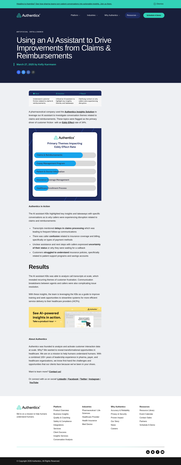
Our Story (115, 421)
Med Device (87, 424)
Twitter (83, 379)
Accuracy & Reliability (120, 410)
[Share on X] (23, 72)
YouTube (33, 382)
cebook (74, 379)
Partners (143, 421)
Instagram (94, 379)
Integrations (58, 425)
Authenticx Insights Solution (79, 112)
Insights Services (60, 436)
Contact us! (55, 371)
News (113, 425)
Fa (69, 379)
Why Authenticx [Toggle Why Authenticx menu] (112, 15)
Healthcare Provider (90, 417)
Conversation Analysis (63, 440)
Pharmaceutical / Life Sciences (91, 411)
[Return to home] (28, 15)
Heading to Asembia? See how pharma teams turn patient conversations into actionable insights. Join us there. (64, 4)
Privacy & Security (119, 414)
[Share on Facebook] (19, 72)
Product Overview (61, 410)
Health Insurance (89, 421)
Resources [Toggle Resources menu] (132, 15)
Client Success (59, 432)
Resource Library (147, 410)
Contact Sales (146, 418)
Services (57, 429)
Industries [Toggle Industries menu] (92, 15)
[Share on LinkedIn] (28, 72)
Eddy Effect (68, 122)
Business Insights (61, 414)
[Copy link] (33, 72)
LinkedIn (61, 379)
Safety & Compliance (62, 421)
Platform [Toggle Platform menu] (75, 15)
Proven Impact (117, 418)
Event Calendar (146, 414)
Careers (114, 429)
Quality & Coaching (61, 418)
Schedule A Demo (154, 15)
